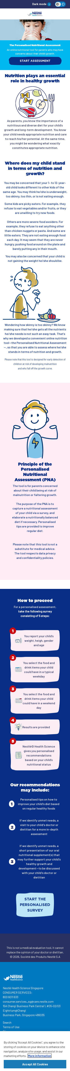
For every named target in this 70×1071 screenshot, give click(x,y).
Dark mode (39, 4)
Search (7, 1022)
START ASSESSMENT (35, 61)
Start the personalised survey (35, 904)
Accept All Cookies (35, 1065)
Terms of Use (11, 1027)
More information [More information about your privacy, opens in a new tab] (39, 1057)
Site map (8, 1031)
